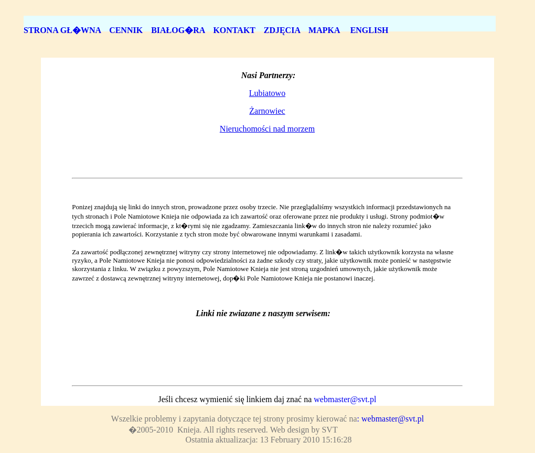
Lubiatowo (267, 93)
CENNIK (126, 30)
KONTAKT (234, 30)
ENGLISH (370, 30)
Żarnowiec (267, 110)
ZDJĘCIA (282, 30)
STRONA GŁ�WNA (62, 30)
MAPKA (325, 30)
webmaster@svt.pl (345, 399)
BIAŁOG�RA (178, 30)
